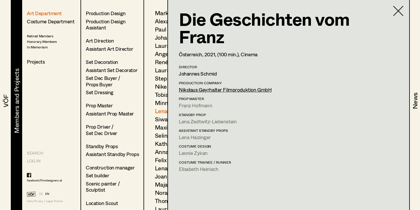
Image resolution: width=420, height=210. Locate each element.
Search (35, 153)
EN (47, 193)
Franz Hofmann (195, 105)
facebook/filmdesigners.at (44, 180)
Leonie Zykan (193, 153)
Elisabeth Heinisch (198, 169)
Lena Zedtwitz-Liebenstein (208, 121)
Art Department (44, 13)
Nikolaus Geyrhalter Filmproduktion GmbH (225, 90)
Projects (36, 62)
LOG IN (33, 161)
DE (41, 193)
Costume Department (50, 21)
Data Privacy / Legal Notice (45, 201)
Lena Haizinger (195, 137)
